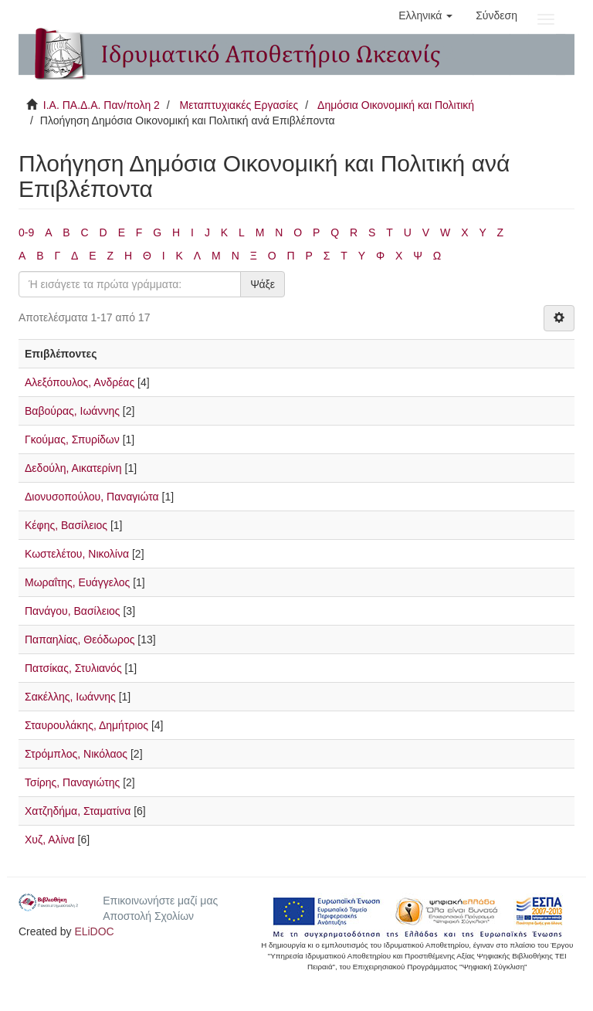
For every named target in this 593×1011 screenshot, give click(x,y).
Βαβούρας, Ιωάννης (72, 411)
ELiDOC (94, 931)
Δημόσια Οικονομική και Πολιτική (395, 105)
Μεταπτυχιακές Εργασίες (238, 105)
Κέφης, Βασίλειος (66, 525)
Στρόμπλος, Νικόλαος (76, 754)
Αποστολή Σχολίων (148, 916)
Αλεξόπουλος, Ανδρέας (79, 382)
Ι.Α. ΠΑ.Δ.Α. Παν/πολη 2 (101, 105)
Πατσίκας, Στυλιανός (73, 668)
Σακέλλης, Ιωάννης (70, 696)
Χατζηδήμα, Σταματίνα (77, 811)
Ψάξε (262, 284)
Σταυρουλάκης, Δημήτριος (86, 725)
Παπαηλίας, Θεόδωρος (79, 639)
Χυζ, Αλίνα (50, 839)
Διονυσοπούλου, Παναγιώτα (92, 496)
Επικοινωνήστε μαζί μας (160, 900)
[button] (425, 15)
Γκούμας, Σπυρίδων (72, 439)
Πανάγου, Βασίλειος (72, 611)
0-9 (26, 232)
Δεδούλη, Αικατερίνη (73, 468)
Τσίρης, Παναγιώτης (72, 782)
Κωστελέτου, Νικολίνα (77, 554)
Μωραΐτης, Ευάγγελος (77, 582)
